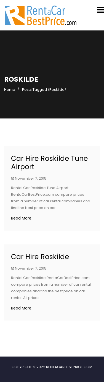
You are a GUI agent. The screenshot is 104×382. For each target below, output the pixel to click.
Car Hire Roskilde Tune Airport (49, 163)
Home (9, 89)
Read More (21, 218)
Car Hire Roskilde (40, 257)
